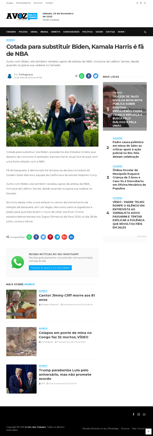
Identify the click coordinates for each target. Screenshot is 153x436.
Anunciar (38, 3)
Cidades (11, 32)
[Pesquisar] (145, 32)
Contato (49, 3)
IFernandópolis (23, 3)
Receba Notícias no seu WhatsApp (100, 428)
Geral (34, 32)
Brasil (44, 32)
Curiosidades (71, 32)
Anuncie (125, 428)
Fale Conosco (139, 428)
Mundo (10, 40)
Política (87, 32)
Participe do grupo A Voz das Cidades (50, 267)
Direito (55, 32)
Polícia (23, 32)
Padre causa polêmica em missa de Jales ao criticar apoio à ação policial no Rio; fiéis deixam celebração (128, 149)
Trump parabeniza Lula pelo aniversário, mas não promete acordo (65, 374)
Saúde (99, 32)
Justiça (110, 32)
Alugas (9, 3)
